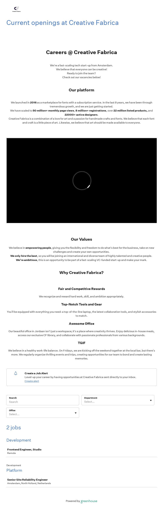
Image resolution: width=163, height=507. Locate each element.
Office (12, 410)
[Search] (42, 402)
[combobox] (84, 402)
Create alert (32, 381)
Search (13, 397)
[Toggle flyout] (151, 400)
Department (90, 397)
